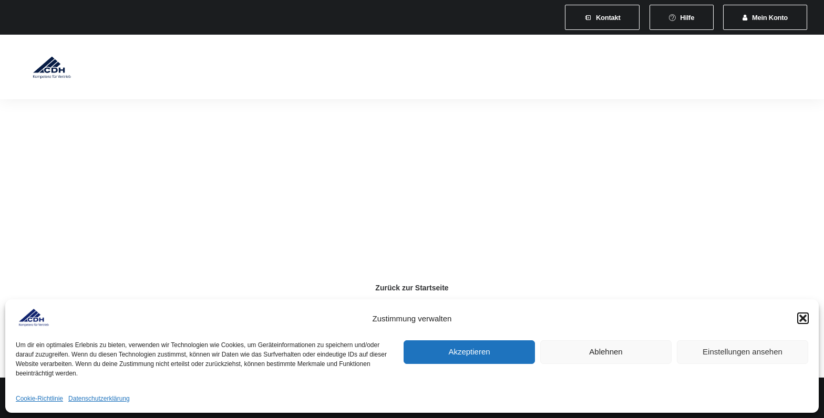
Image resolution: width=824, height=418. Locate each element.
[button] (803, 318)
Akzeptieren (469, 351)
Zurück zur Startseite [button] (411, 288)
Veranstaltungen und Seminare (390, 69)
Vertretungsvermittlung (574, 69)
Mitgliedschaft (237, 69)
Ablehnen (605, 351)
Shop (641, 69)
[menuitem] (602, 17)
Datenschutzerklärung (99, 398)
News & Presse (488, 69)
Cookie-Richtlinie (39, 398)
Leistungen (299, 69)
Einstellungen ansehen (742, 351)
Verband (180, 69)
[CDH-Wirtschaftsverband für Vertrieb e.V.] (42, 69)
